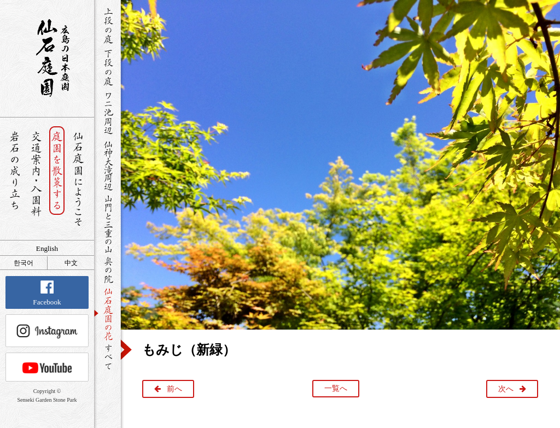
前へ (174, 389)
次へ (506, 389)
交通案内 (35, 179)
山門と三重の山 (107, 224)
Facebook (47, 293)
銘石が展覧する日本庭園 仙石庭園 (47, 58)
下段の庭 (107, 67)
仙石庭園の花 (107, 313)
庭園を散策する (57, 179)
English (47, 248)
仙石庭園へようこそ (78, 179)
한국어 (23, 263)
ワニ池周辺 (107, 113)
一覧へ (335, 388)
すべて (107, 357)
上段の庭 (107, 25)
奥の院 (107, 270)
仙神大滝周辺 (107, 165)
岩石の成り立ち (14, 179)
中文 (71, 263)
